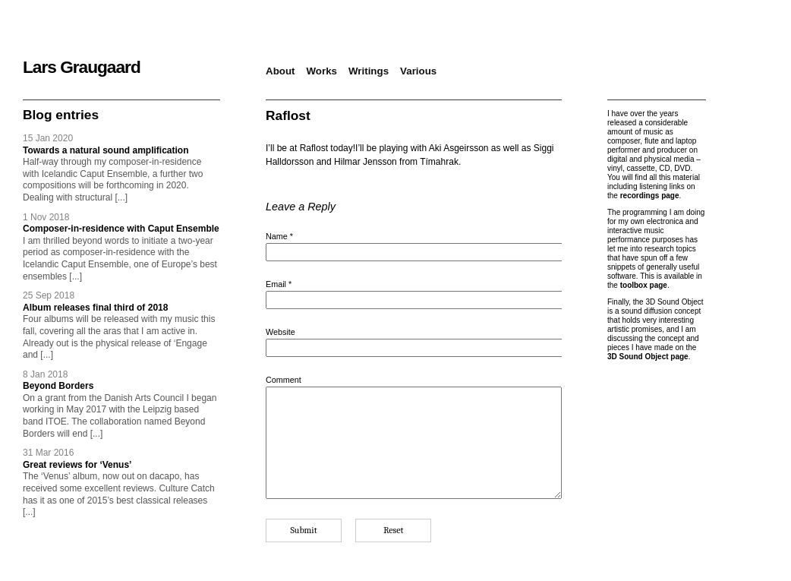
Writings (368, 71)
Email (279, 284)
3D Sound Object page (648, 356)
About (280, 71)
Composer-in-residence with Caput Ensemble (121, 228)
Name (279, 236)
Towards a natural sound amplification (105, 150)
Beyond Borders (58, 385)
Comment (283, 379)
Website (280, 331)
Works (322, 71)
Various (418, 71)
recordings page (649, 195)
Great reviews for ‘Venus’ (77, 464)
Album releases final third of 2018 (95, 307)
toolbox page (643, 285)
